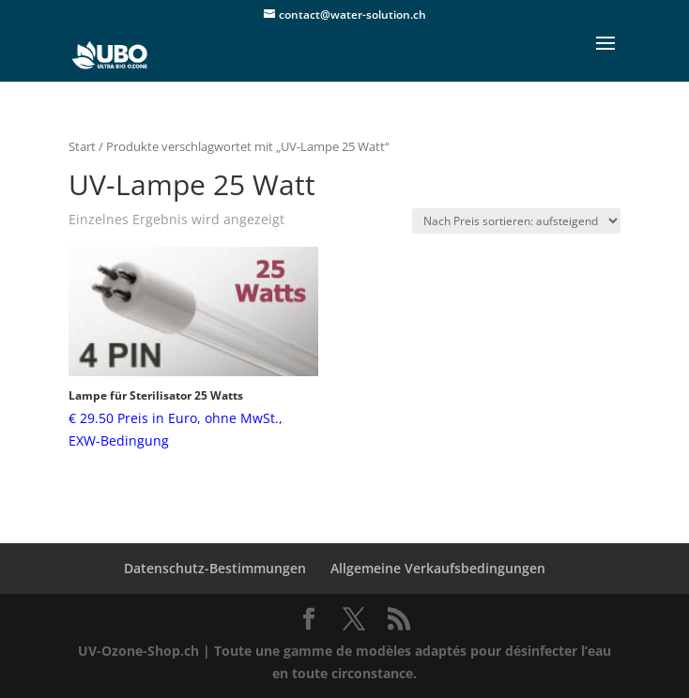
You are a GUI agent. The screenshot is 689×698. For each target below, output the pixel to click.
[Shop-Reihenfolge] (516, 221)
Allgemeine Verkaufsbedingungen (437, 568)
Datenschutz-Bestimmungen (215, 568)
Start (82, 146)
